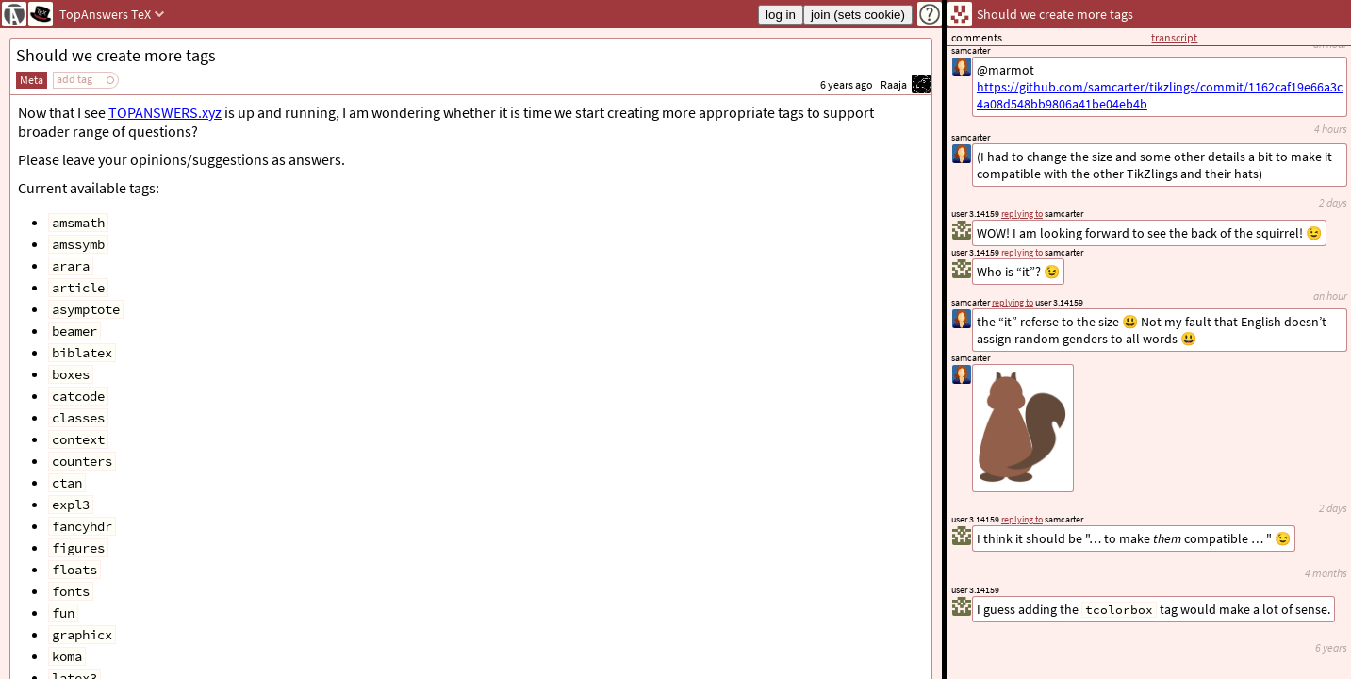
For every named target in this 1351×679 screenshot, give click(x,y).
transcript (1174, 37)
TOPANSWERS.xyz (165, 112)
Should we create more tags (116, 55)
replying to (1022, 519)
